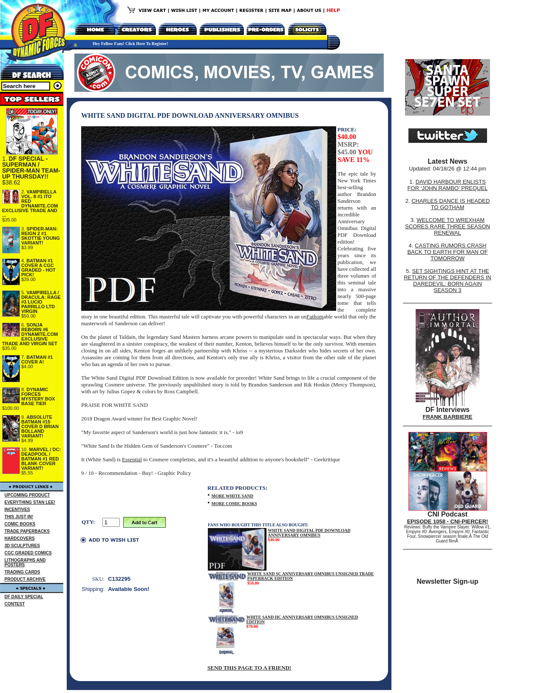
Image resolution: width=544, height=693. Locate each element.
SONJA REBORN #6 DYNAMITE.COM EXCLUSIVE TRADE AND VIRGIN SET (30, 334)
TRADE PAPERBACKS (27, 531)
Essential (132, 459)
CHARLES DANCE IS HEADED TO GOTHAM (450, 204)
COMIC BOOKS (20, 524)
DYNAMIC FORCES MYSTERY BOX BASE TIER (38, 396)
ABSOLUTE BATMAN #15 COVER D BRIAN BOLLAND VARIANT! (40, 426)
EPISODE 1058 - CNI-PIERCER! (447, 521)
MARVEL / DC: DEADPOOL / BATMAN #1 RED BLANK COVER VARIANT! (41, 459)
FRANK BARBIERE (448, 417)
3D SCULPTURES (22, 545)
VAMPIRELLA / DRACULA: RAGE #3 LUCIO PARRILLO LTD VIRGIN (41, 302)
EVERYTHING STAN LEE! (30, 502)
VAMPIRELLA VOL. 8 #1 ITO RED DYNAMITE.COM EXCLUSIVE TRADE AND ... (30, 203)
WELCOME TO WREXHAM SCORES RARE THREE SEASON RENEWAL (447, 226)
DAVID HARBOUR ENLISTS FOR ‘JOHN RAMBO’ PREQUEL (448, 185)
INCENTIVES (17, 509)
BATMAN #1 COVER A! (37, 359)
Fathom (314, 316)
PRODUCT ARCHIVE (25, 579)
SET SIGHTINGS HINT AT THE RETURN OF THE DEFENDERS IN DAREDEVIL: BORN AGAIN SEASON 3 (447, 280)
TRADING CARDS (22, 572)
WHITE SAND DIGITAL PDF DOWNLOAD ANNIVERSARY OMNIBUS (309, 532)
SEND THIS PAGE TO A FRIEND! (249, 668)
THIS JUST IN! (19, 516)
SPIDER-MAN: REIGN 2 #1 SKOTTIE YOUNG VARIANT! (40, 235)
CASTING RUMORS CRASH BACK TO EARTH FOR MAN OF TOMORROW (447, 251)
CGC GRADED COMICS (28, 553)
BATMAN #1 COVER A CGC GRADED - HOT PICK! (38, 267)
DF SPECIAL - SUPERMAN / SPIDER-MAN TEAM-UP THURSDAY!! (31, 167)
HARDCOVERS (20, 538)
